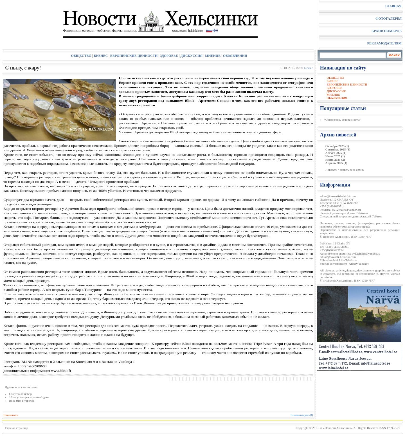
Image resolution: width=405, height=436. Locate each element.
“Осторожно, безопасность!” (343, 119)
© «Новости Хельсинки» (336, 428)
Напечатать (10, 415)
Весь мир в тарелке (21, 400)
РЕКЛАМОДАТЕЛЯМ (384, 43)
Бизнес (308, 67)
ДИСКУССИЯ (191, 56)
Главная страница (16, 428)
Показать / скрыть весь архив (344, 169)
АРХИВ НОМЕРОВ (387, 31)
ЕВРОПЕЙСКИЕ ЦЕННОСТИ (134, 56)
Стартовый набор (20, 393)
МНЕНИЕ (212, 56)
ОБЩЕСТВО (81, 56)
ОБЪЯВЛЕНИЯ (235, 56)
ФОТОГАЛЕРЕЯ (388, 19)
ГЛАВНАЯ (393, 6)
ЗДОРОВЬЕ (169, 56)
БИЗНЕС (101, 56)
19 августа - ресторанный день (29, 397)
